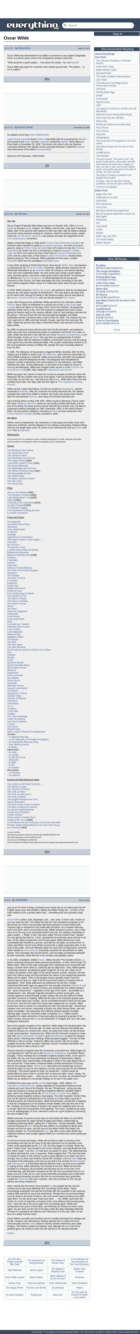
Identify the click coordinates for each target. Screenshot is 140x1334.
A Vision (11, 724)
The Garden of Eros (16, 596)
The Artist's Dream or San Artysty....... (25, 539)
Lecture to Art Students (18, 812)
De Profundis (13, 827)
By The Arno (13, 545)
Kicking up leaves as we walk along (113, 124)
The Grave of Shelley (17, 601)
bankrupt (33, 396)
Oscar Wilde (35, 135)
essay (99, 297)
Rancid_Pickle (25, 127)
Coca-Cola (101, 207)
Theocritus (12, 701)
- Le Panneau (13, 772)
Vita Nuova (12, 726)
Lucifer (99, 229)
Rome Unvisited (15, 675)
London (46, 290)
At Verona (12, 532)
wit (10, 430)
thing (99, 291)
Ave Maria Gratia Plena (18, 524)
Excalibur (101, 265)
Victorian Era (77, 985)
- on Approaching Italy (17, 737)
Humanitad (12, 614)
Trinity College (31, 248)
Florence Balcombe (28, 298)
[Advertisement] (70, 9)
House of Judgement (17, 611)
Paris (54, 411)
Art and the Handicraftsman (20, 809)
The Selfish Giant (15, 476)
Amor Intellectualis (16, 529)
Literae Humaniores (57, 255)
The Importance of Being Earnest (23, 510)
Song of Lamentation (17, 688)
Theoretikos (13, 703)
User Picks (100, 57)
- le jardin (11, 762)
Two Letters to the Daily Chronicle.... (24, 784)
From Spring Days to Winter (20, 593)
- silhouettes (13, 760)
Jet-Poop (111, 279)
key (36, 1019)
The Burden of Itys (16, 547)
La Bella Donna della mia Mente (22, 550)
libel (30, 1126)
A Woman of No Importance (20, 502)
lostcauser (114, 285)
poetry (100, 305)
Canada (11, 307)
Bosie (36, 337)
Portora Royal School (56, 243)
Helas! (10, 606)
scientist (25, 139)
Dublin (80, 225)
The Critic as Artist (16, 791)
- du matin (12, 752)
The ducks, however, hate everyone (113, 76)
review (100, 274)
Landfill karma (103, 152)
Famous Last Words (36, 1287)
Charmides (12, 560)
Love (36, 1151)
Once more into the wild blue (110, 118)
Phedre (10, 657)
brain (27, 141)
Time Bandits (102, 156)
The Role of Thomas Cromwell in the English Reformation (114, 176)
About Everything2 (105, 54)
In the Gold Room (15, 619)
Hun (98, 223)
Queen (74, 62)
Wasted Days (13, 729)
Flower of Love (14, 591)
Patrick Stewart (103, 242)
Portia (10, 660)
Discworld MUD (103, 73)
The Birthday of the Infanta (20, 450)
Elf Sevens (101, 294)
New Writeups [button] (117, 259)
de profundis (58, 1287)
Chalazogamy (102, 137)
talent (68, 1226)
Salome (11, 500)
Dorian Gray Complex (79, 1270)
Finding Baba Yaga (105, 92)
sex (46, 1131)
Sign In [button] (117, 33)
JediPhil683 (21, 900)
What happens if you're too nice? (58, 1277)
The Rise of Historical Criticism (22, 807)
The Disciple (13, 575)
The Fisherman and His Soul (21, 458)
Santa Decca (13, 680)
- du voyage (13, 755)
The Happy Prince (16, 460)
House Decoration (16, 802)
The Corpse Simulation (108, 271)
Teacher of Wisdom (16, 698)
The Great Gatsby (104, 239)
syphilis (64, 141)
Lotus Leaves (13, 629)
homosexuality (44, 149)
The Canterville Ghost (17, 453)
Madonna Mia (14, 634)
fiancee (14, 298)
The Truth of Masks (16, 797)
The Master (12, 639)
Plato (73, 1158)
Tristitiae (11, 714)
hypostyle (108, 317)
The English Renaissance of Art (22, 799)
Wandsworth (68, 389)
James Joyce (36, 1270)
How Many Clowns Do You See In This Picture (115, 301)
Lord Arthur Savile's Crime (20, 463)
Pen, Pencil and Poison (18, 789)
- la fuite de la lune (16, 757)
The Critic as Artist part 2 (19, 794)
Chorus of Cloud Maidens (19, 568)
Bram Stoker (69, 298)
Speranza (36, 236)
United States (70, 304)
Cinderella (23, 1179)
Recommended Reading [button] (117, 49)
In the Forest (13, 616)
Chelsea (36, 290)
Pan (9, 652)
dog (57, 379)
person (8, 48)
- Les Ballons (13, 775)
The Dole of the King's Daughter (22, 570)
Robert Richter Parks (106, 70)
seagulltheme (116, 268)
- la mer (11, 765)
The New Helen (14, 644)
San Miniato (13, 678)
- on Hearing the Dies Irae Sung (22, 742)
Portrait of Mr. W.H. (16, 820)
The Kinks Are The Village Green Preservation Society (112, 84)
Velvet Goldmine (79, 1283)
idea (7, 900)
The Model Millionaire (17, 465)
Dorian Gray (15, 1283)
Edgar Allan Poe (104, 194)
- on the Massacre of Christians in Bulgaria (27, 739)
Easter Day (12, 585)
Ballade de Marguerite (18, 552)
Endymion (12, 583)
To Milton (11, 708)
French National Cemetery (20, 414)
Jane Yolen (101, 79)
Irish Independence (16, 238)
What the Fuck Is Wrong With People (114, 114)
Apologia (11, 534)
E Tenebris (12, 580)
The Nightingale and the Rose (21, 468)
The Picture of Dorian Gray (20, 471)
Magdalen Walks (15, 637)
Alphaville (100, 134)
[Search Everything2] (98, 25)
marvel (43, 1066)
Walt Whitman (56, 1036)
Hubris (10, 1233)
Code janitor (102, 99)
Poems (11, 304)
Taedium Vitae (14, 696)
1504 (98, 105)
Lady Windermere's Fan (18, 497)
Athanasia (12, 527)
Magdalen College (70, 250)
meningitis (44, 141)
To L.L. (10, 706)
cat (50, 1186)
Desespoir (12, 573)
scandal (80, 147)
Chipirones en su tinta (106, 197)
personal (101, 285)
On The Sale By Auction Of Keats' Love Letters (79, 1295)
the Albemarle (49, 354)
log (98, 317)
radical (33, 1223)
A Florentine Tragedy (17, 508)
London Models (14, 815)
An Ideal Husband (16, 505)
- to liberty (12, 747)
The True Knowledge (17, 716)
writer (79, 427)
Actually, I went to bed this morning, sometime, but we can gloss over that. (114, 182)
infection (82, 139)
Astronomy (101, 219)
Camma (11, 562)
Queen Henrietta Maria (18, 665)
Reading (24, 391)
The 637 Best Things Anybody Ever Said (14, 1262)
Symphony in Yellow (17, 693)
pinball (99, 95)
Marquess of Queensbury (69, 335)
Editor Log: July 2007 (106, 236)
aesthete (40, 270)
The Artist (12, 542)
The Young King (15, 483)
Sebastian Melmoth (26, 403)
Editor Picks (101, 190)
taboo (60, 1013)
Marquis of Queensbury (54, 1053)
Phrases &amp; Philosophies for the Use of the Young (33, 825)
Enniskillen (74, 243)
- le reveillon (13, 767)
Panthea (11, 655)
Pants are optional (36, 1283)
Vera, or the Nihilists (17, 492)
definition (101, 268)
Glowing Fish (112, 291)
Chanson (11, 557)
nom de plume (24, 236)
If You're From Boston (106, 187)
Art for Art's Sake (35, 268)
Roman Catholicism (31, 278)
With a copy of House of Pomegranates (26, 731)
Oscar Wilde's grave (14, 1277)
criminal (42, 1083)
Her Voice (12, 609)
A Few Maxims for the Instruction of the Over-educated (33, 822)
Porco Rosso (102, 127)
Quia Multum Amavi (16, 667)
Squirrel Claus (103, 102)
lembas (99, 233)
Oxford (10, 253)
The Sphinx (12, 691)
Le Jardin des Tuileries (18, 624)
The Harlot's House (16, 603)
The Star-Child (14, 481)
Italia (9, 621)
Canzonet (12, 565)
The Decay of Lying (16, 786)
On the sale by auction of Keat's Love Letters (29, 650)
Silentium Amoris (15, 685)
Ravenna (12, 261)
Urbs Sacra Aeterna (16, 721)
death (46, 135)
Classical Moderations (68, 253)
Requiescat (12, 673)
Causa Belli (101, 226)
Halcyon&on (24, 48)
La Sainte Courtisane (17, 513)
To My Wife (12, 711)
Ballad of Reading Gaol (18, 555)
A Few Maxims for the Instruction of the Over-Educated (79, 1262)
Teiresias (22, 214)
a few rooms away (105, 66)
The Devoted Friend (17, 455)
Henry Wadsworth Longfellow (31, 1036)
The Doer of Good (16, 578)
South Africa (13, 139)
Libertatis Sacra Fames (18, 626)
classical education (53, 245)
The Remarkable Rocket (19, 473)
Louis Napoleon (14, 632)
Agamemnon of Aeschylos (20, 537)
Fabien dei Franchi (16, 588)
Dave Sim (58, 1295)
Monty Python (36, 1277)
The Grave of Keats (16, 598)
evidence (41, 139)
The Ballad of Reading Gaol (58, 1270)
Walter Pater (68, 265)
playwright (25, 430)
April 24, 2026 (103, 315)
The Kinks (101, 89)
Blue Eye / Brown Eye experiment (112, 210)
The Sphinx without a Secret (21, 478)
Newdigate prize (51, 261)
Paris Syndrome (104, 204)
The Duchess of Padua (18, 495)
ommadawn (110, 311)
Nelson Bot (101, 121)
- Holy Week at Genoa (18, 744)
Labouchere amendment (59, 370)
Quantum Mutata (15, 662)
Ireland (10, 228)
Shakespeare (17, 1163)
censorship (101, 200)
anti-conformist (31, 950)
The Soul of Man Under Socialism (23, 804)
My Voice (11, 642)
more (116, 330)
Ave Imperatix (14, 521)
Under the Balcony (16, 719)
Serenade (12, 683)
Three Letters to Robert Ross (21, 817)
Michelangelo (78, 1161)
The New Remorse (16, 647)
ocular (28, 228)
